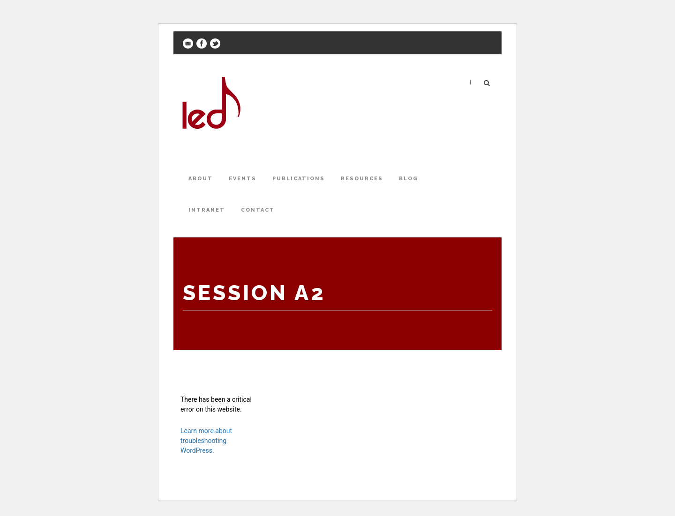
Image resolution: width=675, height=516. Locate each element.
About (200, 179)
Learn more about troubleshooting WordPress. (206, 440)
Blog (408, 179)
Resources (362, 179)
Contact (258, 210)
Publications (298, 179)
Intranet (206, 210)
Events (242, 179)
